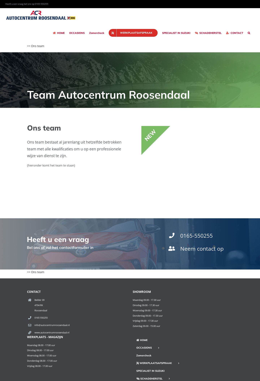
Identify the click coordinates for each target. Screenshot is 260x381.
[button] (249, 32)
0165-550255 (197, 235)
